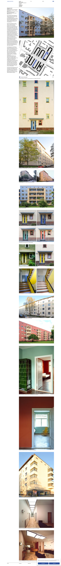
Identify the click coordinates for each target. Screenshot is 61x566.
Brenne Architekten (10, 1)
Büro (31, 1)
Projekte (20, 1)
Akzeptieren (43, 563)
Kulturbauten (20, 3)
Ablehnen (54, 563)
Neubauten (20, 4)
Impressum (20, 563)
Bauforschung (20, 6)
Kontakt (43, 1)
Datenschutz (29, 563)
